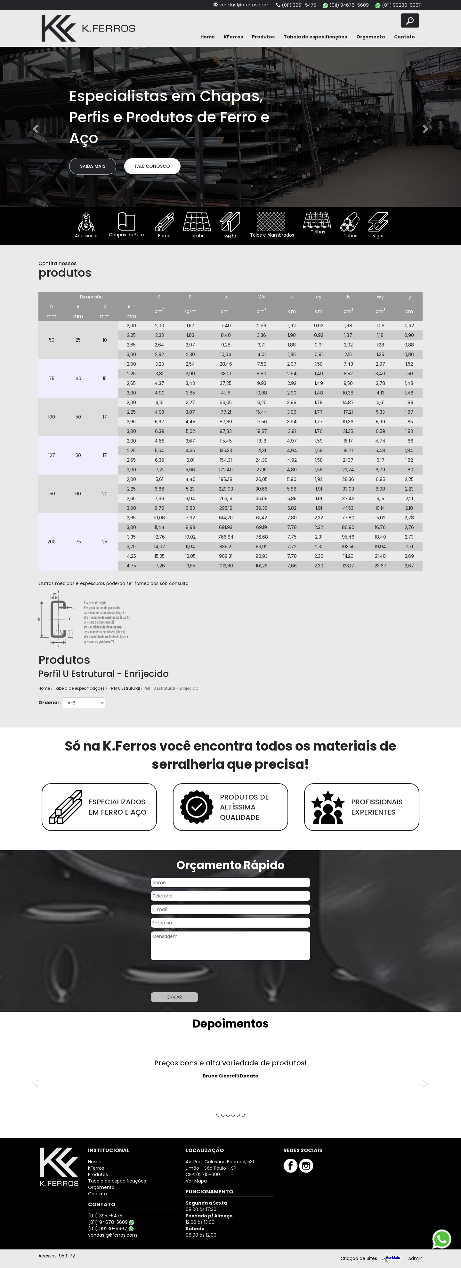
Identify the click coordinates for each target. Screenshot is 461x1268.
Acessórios (86, 225)
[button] (34, 127)
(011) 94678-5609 (349, 5)
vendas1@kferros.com (244, 5)
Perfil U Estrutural (124, 688)
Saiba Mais (92, 166)
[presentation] (199, 976)
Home (207, 37)
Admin (415, 1258)
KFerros (233, 37)
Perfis (230, 226)
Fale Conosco (152, 166)
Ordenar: (49, 702)
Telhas (317, 223)
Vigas (378, 225)
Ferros (164, 225)
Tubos (350, 225)
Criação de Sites (359, 1258)
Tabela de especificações (315, 37)
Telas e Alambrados (271, 225)
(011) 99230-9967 (401, 5)
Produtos (263, 37)
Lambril (197, 225)
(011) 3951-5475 (299, 5)
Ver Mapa (196, 1181)
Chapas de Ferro (127, 225)
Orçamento (370, 37)
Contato (404, 37)
